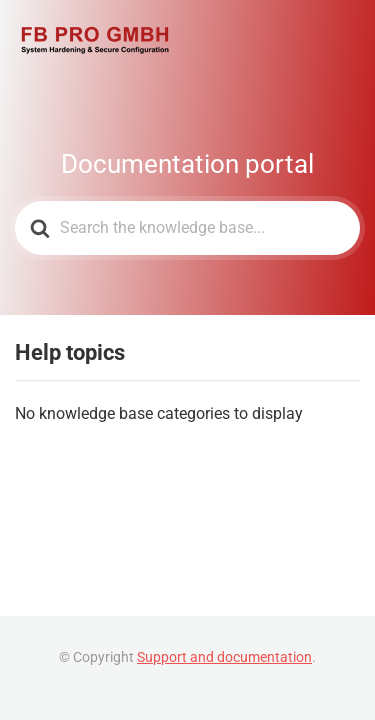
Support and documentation (224, 657)
